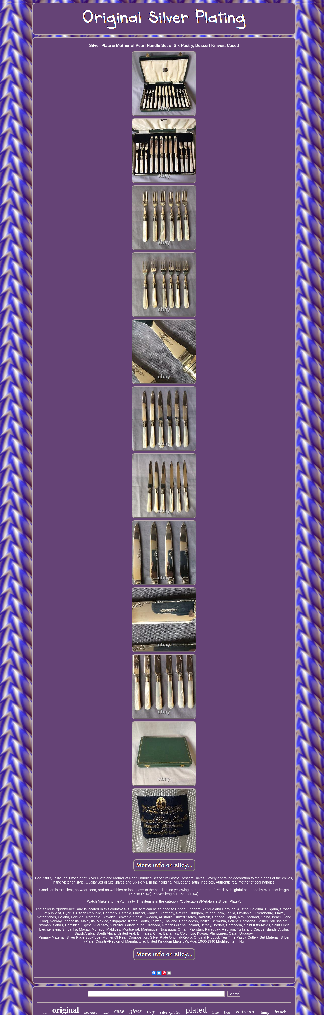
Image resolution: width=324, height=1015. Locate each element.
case (119, 1011)
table (215, 1012)
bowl (44, 1013)
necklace (90, 1012)
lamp (265, 1012)
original (65, 1009)
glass (135, 1011)
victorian (245, 1011)
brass (227, 1012)
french (281, 1012)
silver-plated (170, 1012)
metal (106, 1013)
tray (151, 1011)
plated (196, 1009)
